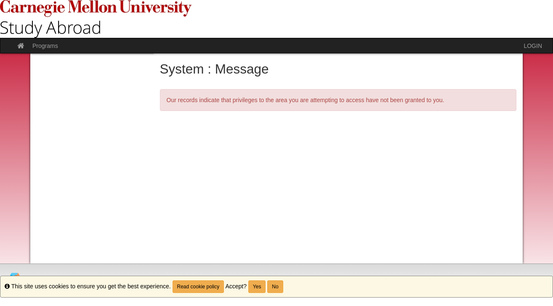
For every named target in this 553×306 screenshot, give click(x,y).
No (275, 287)
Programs (45, 45)
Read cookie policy (198, 287)
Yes (257, 287)
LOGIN (533, 45)
